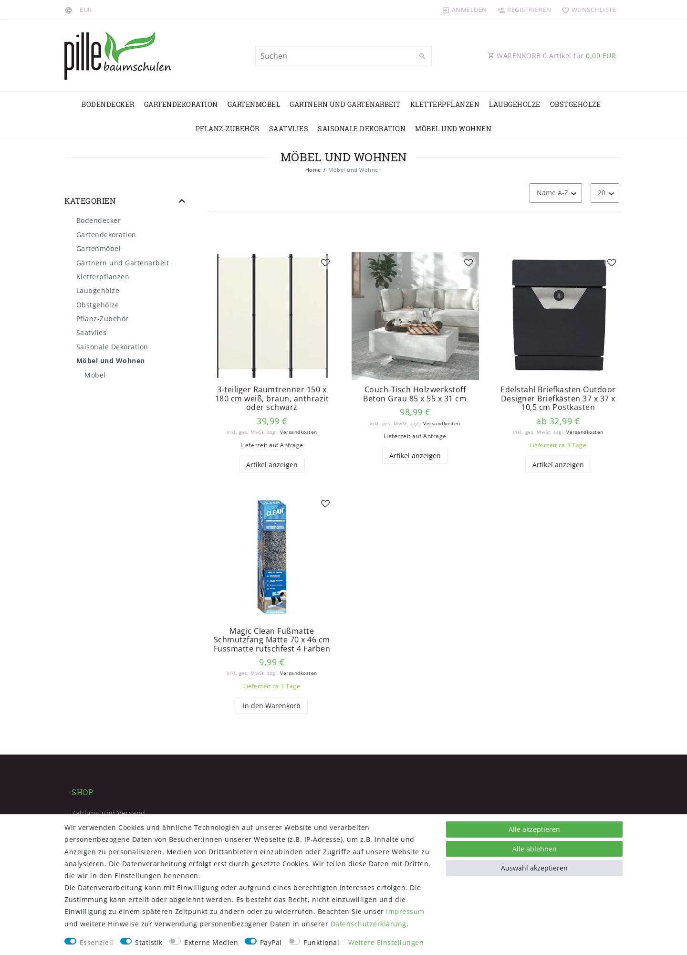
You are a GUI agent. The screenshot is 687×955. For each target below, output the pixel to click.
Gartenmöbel (254, 104)
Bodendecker (108, 104)
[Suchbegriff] (343, 55)
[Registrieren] (524, 9)
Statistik (149, 942)
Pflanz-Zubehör (228, 128)
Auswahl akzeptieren (534, 867)
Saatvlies (289, 128)
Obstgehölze (575, 104)
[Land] (69, 9)
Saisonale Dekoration (362, 128)
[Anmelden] (464, 9)
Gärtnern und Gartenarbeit (345, 104)
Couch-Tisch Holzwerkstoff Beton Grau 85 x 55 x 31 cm (415, 394)
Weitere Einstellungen (386, 942)
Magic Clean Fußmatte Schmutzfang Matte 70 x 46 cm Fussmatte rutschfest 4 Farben (272, 640)
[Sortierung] (556, 193)
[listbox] (272, 316)
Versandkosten (298, 432)
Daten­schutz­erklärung (368, 923)
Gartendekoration (181, 104)
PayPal (271, 942)
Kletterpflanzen (445, 104)
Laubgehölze (515, 104)
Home (313, 169)
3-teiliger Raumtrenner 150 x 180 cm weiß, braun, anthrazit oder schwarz (272, 398)
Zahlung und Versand (109, 813)
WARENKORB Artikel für (552, 55)
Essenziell (97, 942)
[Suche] (422, 56)
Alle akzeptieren (534, 829)
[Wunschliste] (586, 9)
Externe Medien (211, 942)
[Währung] (85, 9)
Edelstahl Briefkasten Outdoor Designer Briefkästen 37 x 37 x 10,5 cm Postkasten (558, 398)
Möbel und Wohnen (453, 128)
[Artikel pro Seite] (605, 193)
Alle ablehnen (534, 848)
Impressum (405, 911)
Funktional (321, 942)
